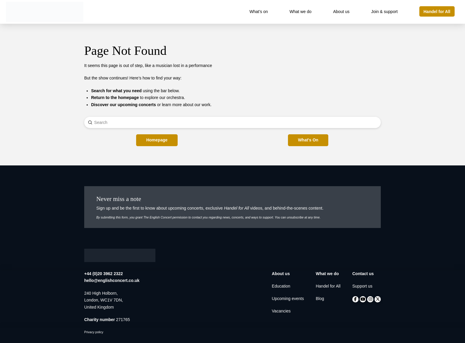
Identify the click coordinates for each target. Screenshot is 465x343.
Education (281, 286)
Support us (362, 286)
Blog (320, 298)
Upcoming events (288, 298)
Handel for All (328, 286)
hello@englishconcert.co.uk (111, 280)
